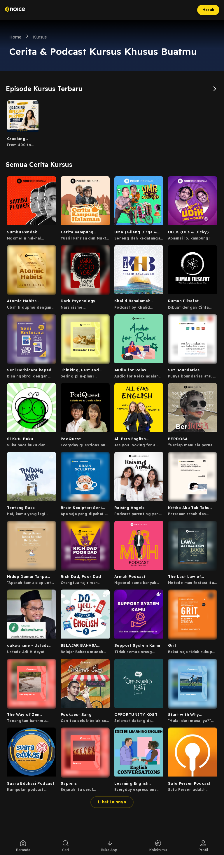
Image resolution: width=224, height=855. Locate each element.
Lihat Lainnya (112, 802)
